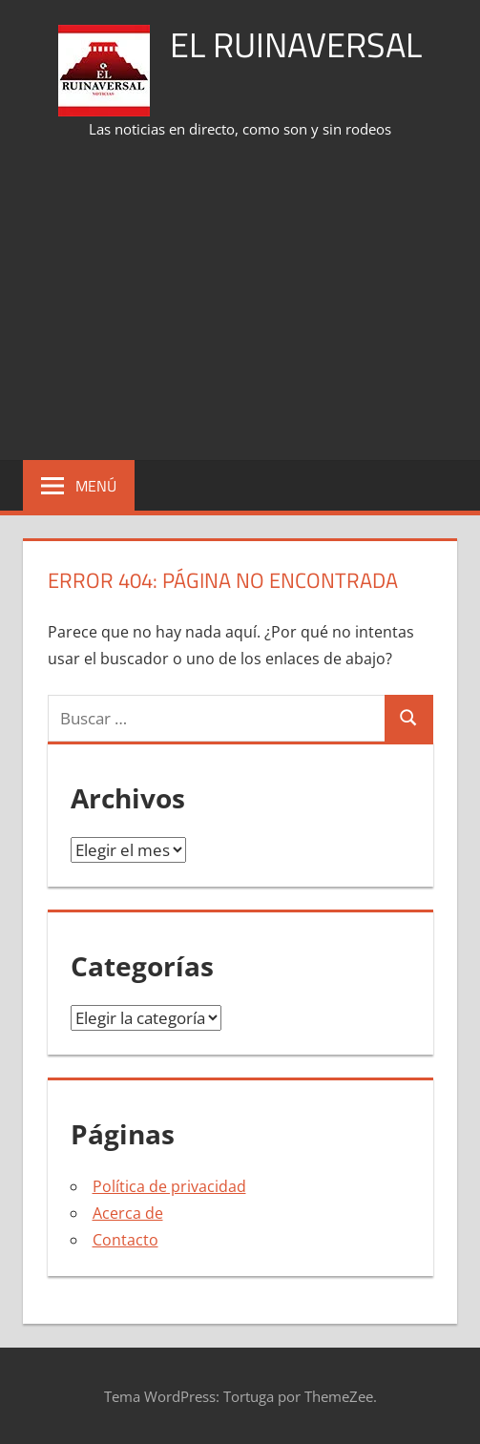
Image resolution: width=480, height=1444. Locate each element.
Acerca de (128, 1213)
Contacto (125, 1239)
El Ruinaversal (296, 44)
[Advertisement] (251, 301)
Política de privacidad (169, 1186)
